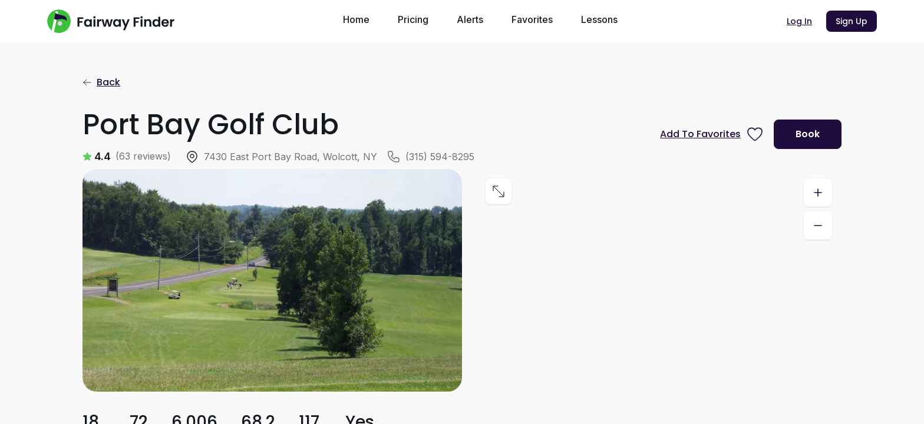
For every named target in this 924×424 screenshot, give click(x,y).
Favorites (532, 19)
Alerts (470, 19)
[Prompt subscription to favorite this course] (712, 134)
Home (356, 19)
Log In (799, 21)
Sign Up (851, 21)
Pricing (413, 19)
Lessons (599, 19)
